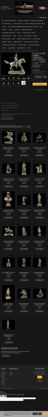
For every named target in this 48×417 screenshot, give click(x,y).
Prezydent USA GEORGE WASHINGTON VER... (39, 304)
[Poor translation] (5, 396)
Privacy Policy (8, 415)
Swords (19, 32)
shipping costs (10, 388)
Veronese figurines (6, 23)
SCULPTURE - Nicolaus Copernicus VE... (39, 179)
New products (11, 48)
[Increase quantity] (34, 80)
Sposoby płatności (3, 381)
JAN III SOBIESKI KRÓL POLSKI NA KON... (24, 304)
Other (13, 39)
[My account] (43, 17)
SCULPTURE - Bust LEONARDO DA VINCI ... (8, 210)
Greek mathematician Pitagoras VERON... (24, 242)
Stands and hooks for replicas (31, 42)
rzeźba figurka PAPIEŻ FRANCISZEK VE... (8, 335)
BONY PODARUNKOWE (10, 20)
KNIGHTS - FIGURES (7, 42)
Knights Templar (18, 42)
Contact (4, 48)
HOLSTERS (17, 29)
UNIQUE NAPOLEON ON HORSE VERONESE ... (8, 148)
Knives (14, 36)
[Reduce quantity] (38, 80)
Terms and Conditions (34, 45)
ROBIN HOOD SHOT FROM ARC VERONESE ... (24, 210)
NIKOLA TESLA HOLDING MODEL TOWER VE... (39, 210)
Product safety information (7, 117)
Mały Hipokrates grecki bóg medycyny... (39, 273)
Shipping (3, 374)
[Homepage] (24, 8)
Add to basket (8, 155)
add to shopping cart (40, 84)
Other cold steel (6, 39)
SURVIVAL (4, 29)
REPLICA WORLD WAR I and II (24, 39)
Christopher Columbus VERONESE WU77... (39, 242)
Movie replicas (36, 39)
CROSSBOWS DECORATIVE (8, 32)
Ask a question (5, 355)
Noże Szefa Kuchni (6, 36)
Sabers (41, 26)
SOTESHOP (45, 388)
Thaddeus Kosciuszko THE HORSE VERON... (39, 148)
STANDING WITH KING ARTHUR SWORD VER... (8, 179)
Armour (20, 36)
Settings (35, 413)
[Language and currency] (45, 17)
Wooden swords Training (29, 32)
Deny (40, 413)
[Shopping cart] (41, 17)
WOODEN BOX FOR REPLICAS (9, 45)
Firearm (11, 29)
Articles (29, 48)
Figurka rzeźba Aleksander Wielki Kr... (8, 304)
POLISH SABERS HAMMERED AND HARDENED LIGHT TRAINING (22, 26)
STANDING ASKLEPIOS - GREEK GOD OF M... (24, 179)
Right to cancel (3, 377)
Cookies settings (3, 383)
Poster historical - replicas (30, 36)
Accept (44, 413)
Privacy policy (4, 379)
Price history (36, 70)
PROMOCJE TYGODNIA (23, 20)
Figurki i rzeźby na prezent (37, 20)
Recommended (21, 48)
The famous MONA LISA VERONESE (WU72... (24, 148)
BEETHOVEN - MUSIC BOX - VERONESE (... (8, 273)
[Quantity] (36, 80)
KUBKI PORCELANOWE (27, 29)
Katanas (4, 26)
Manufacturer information (7, 119)
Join (40, 377)
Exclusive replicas (22, 45)
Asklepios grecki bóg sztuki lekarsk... (24, 273)
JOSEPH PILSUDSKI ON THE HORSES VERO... (8, 242)
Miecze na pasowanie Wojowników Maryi (35, 23)
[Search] (39, 17)
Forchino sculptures (18, 23)
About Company (11, 372)
